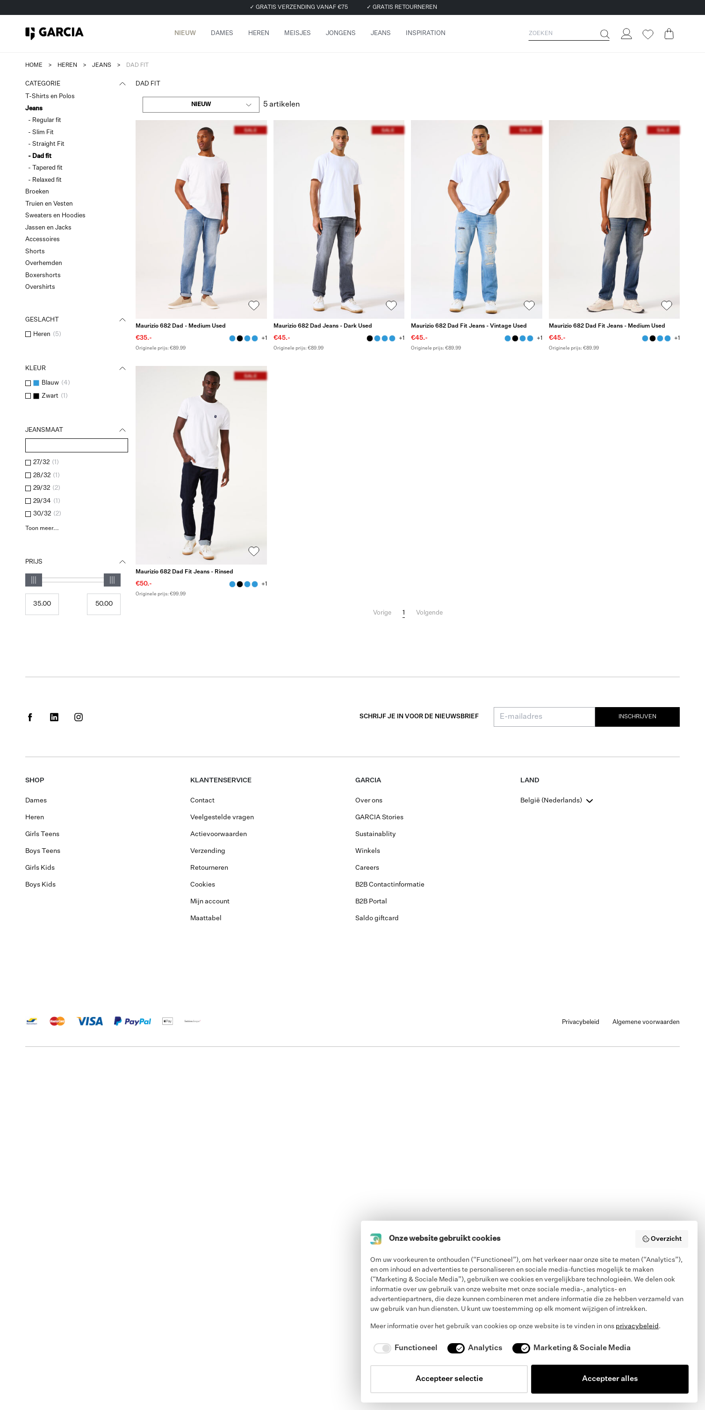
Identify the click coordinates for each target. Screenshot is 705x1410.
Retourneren (209, 868)
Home (34, 65)
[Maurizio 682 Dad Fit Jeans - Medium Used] (614, 219)
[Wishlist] (647, 34)
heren (67, 65)
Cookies (202, 884)
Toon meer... (42, 528)
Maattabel (206, 918)
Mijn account (210, 901)
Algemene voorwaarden (646, 1022)
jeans (101, 65)
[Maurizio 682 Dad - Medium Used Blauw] (232, 338)
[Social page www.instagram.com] (78, 717)
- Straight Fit (46, 144)
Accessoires (42, 239)
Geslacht (76, 320)
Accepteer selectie (449, 1379)
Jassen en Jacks (48, 228)
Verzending (207, 851)
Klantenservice (221, 780)
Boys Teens (42, 851)
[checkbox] (28, 334)
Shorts (35, 252)
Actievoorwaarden (218, 834)
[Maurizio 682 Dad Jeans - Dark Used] (339, 219)
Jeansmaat (76, 430)
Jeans (34, 109)
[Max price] (104, 604)
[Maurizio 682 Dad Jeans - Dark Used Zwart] (240, 338)
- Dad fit (39, 156)
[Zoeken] (604, 34)
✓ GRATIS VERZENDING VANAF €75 (299, 7)
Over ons (368, 800)
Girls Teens (42, 834)
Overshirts (40, 287)
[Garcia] (54, 33)
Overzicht (662, 1239)
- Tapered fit (45, 168)
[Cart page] (669, 33)
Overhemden (43, 263)
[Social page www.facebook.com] (30, 717)
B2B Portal (371, 901)
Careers (367, 868)
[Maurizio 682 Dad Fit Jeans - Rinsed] (201, 465)
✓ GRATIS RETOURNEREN (402, 7)
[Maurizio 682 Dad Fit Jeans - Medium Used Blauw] (247, 338)
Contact (202, 800)
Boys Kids (40, 884)
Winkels (367, 851)
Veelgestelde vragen (222, 817)
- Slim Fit (41, 132)
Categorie (76, 84)
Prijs (76, 562)
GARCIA (368, 780)
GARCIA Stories (379, 817)
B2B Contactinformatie (389, 884)
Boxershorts (43, 275)
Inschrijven (637, 717)
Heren (34, 817)
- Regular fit (44, 120)
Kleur (76, 368)
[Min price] (42, 604)
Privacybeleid (580, 1022)
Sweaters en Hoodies (55, 216)
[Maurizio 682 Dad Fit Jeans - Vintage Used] (476, 219)
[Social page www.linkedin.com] (54, 717)
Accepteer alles (610, 1379)
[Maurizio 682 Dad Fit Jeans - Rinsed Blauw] (232, 584)
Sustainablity (375, 834)
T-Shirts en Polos (50, 96)
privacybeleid (637, 1326)
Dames (36, 800)
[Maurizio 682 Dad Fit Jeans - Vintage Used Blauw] (255, 338)
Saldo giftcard (377, 918)
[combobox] (201, 105)
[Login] (626, 33)
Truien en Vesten (49, 204)
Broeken (37, 192)
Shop (34, 780)
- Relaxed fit (45, 180)
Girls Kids (40, 868)
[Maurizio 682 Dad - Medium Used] (201, 219)
